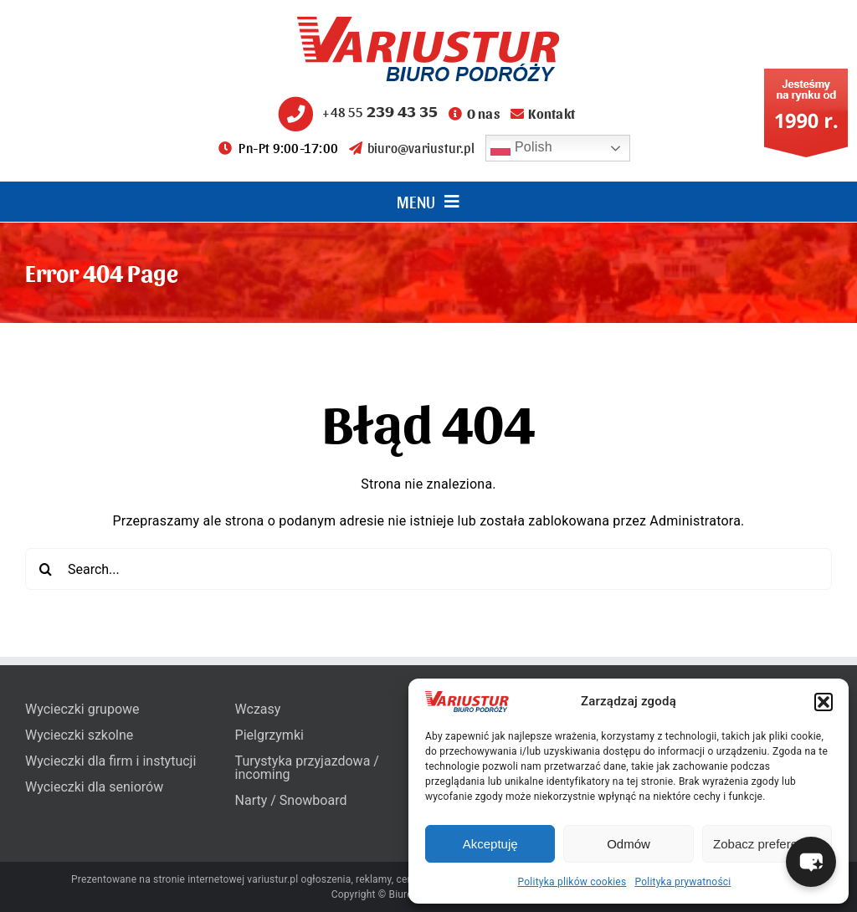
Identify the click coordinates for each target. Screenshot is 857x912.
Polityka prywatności (682, 882)
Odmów (628, 844)
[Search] (46, 569)
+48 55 (356, 112)
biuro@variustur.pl (412, 148)
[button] (823, 702)
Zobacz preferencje (766, 844)
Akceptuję (490, 844)
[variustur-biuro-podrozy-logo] (428, 23)
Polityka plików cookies (572, 882)
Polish (521, 148)
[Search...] (428, 569)
